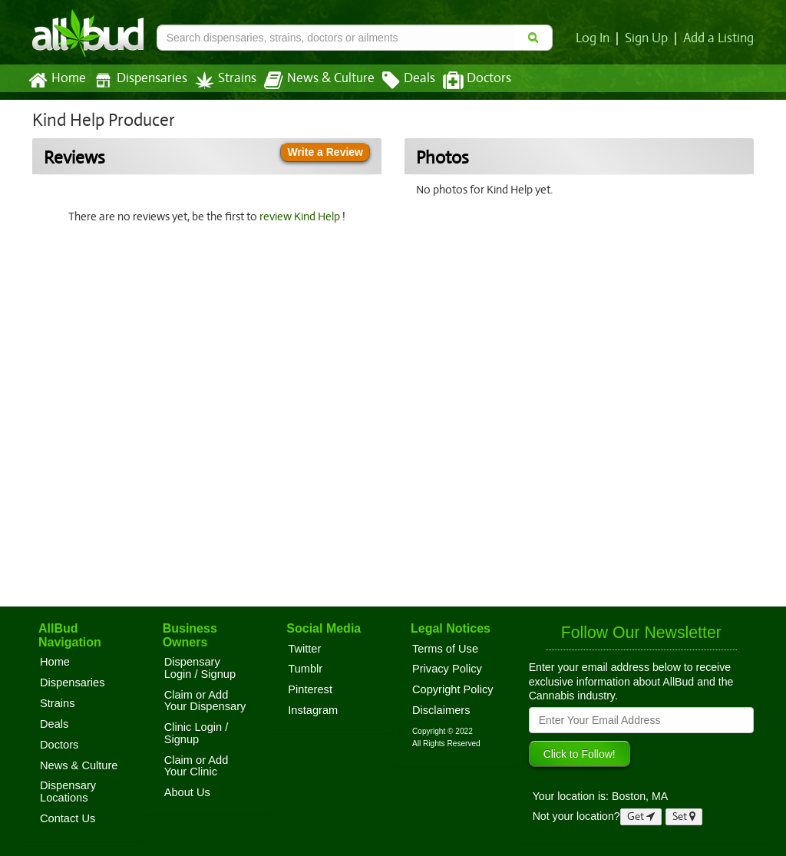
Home (56, 81)
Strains (220, 80)
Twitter (304, 649)
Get (641, 816)
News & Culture (311, 81)
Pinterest (310, 689)
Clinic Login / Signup (196, 733)
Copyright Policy (453, 689)
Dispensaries (137, 80)
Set (684, 816)
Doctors (464, 81)
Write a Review (325, 152)
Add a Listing (719, 38)
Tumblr (305, 669)
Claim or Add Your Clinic (196, 766)
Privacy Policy (447, 669)
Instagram (313, 710)
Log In (596, 38)
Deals (397, 81)
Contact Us (67, 818)
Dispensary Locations (68, 791)
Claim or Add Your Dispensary (205, 701)
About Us (187, 792)
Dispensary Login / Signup (200, 668)
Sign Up (649, 38)
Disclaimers (441, 710)
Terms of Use (445, 649)
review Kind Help (302, 216)
